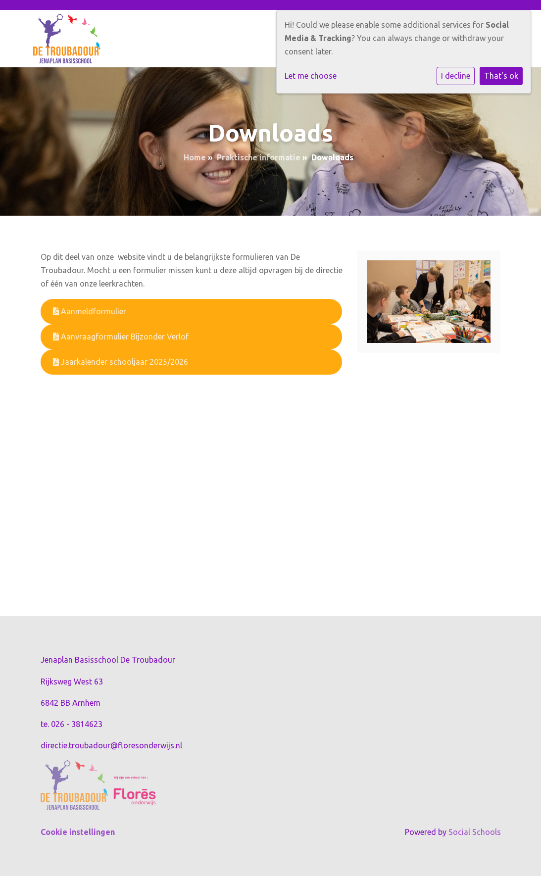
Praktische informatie (258, 157)
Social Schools (474, 831)
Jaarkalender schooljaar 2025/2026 (120, 361)
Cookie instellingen (78, 831)
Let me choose (311, 75)
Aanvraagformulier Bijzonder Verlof (121, 336)
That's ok (501, 75)
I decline (455, 75)
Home (195, 157)
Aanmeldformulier (89, 311)
